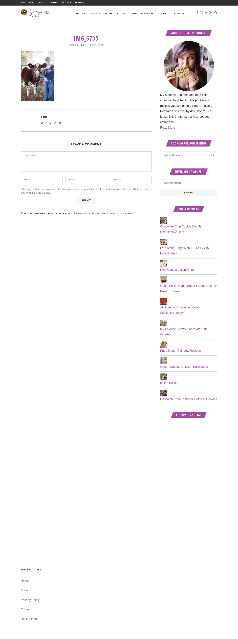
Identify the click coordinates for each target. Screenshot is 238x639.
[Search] (215, 14)
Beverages (163, 13)
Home (23, 3)
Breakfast (80, 13)
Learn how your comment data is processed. (104, 215)
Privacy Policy (30, 602)
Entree (108, 13)
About (31, 3)
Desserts (122, 13)
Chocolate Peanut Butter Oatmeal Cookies (188, 401)
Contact (41, 3)
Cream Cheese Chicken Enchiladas (184, 369)
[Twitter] (201, 14)
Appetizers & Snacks (142, 13)
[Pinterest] (210, 14)
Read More (167, 129)
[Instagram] (206, 14)
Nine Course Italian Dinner (178, 272)
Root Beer (54, 3)
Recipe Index (79, 3)
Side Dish (95, 13)
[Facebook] (197, 14)
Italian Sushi (168, 385)
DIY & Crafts (66, 3)
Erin (82, 47)
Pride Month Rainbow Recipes (180, 353)
